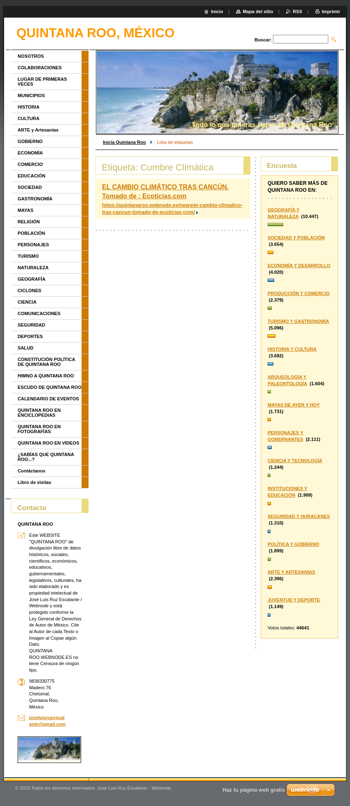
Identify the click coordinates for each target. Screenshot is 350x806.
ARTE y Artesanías (38, 129)
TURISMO (28, 256)
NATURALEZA (33, 267)
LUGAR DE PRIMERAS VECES (42, 81)
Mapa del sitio (258, 11)
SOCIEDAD (30, 187)
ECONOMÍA (30, 152)
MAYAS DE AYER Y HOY (294, 404)
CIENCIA (27, 302)
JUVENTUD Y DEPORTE (294, 599)
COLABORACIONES (40, 67)
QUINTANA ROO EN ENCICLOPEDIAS (39, 413)
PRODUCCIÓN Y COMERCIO (299, 293)
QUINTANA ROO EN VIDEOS (48, 442)
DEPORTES (30, 336)
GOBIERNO (30, 141)
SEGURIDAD (31, 324)
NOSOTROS (31, 56)
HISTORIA (28, 106)
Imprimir (331, 11)
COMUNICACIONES (39, 313)
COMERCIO (30, 164)
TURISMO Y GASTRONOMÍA (298, 321)
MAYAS (25, 210)
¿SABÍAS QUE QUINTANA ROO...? (46, 457)
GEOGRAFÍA (31, 279)
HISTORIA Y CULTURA (292, 349)
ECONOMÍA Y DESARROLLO (299, 265)
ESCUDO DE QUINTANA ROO (50, 387)
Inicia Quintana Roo (124, 142)
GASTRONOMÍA (35, 198)
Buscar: (263, 39)
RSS (297, 11)
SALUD (26, 347)
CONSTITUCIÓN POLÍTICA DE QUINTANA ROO (46, 362)
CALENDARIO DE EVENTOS (48, 398)
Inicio (217, 11)
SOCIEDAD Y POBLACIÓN (296, 237)
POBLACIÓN (31, 233)
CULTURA (28, 118)
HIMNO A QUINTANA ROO (46, 375)
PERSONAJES (33, 244)
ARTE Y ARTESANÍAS (291, 572)
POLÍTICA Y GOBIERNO (293, 544)
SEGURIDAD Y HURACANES (299, 516)
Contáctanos (31, 470)
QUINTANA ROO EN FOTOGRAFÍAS (39, 429)
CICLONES (29, 290)
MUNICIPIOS (31, 95)
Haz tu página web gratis (254, 790)
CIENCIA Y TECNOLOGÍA (295, 460)
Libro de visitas (34, 482)
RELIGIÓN (29, 221)
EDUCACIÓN (31, 175)
